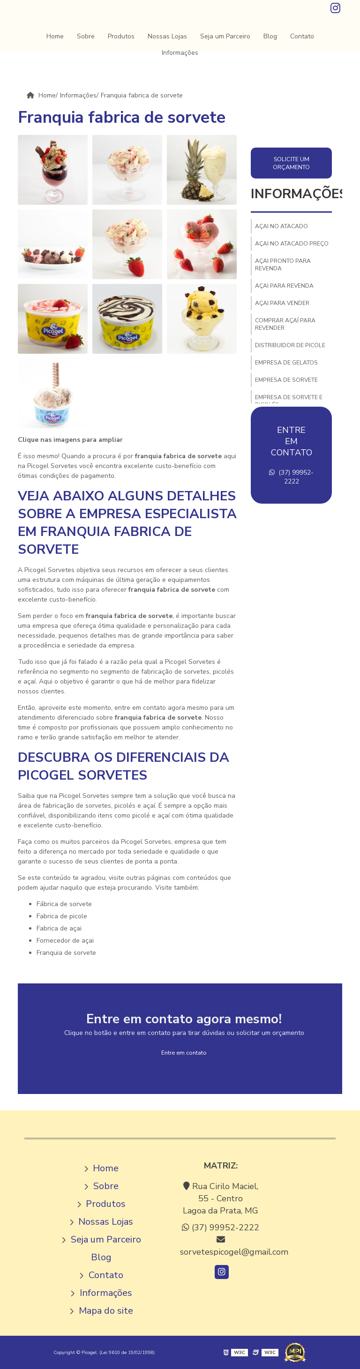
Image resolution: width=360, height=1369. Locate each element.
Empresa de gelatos (286, 362)
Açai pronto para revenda (283, 264)
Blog (270, 36)
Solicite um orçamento (291, 163)
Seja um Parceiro (225, 36)
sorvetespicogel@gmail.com (220, 1246)
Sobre (86, 36)
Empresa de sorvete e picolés (288, 401)
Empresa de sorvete (286, 380)
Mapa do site (106, 1310)
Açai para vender (282, 303)
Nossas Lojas (167, 36)
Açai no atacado (281, 226)
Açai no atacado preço (292, 243)
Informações (180, 52)
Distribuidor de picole (290, 345)
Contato (302, 36)
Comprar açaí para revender (285, 324)
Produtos (121, 36)
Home (55, 36)
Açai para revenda (284, 286)
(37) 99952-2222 (291, 477)
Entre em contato (184, 1053)
